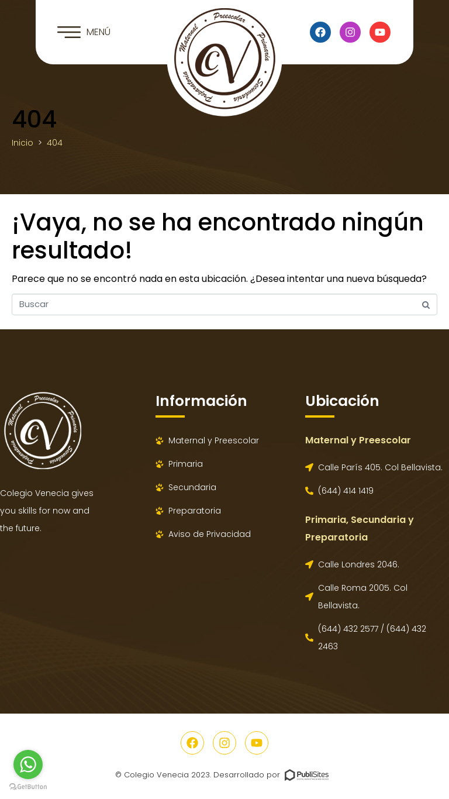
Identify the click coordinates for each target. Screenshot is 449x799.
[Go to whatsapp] (28, 764)
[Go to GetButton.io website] (28, 787)
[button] (83, 32)
